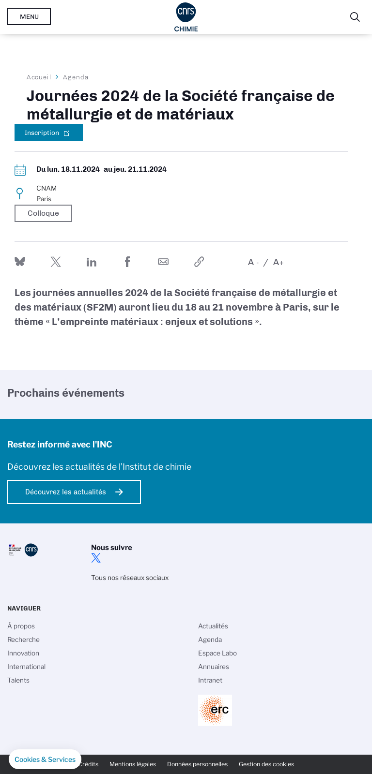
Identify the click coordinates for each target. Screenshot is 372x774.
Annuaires (213, 666)
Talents (18, 680)
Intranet (210, 680)
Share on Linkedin (91, 261)
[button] (45, 759)
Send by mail (163, 261)
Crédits (88, 764)
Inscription (42, 132)
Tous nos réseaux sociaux (130, 577)
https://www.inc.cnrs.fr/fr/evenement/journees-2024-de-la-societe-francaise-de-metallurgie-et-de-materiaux (199, 261)
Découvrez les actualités (65, 492)
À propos (21, 626)
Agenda (76, 77)
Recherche (23, 639)
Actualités (213, 626)
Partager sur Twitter (55, 261)
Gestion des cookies (266, 764)
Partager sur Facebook (127, 261)
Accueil (39, 77)
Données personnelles (197, 764)
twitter (96, 558)
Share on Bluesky (20, 261)
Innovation (23, 653)
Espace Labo (217, 653)
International (26, 666)
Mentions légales (132, 764)
